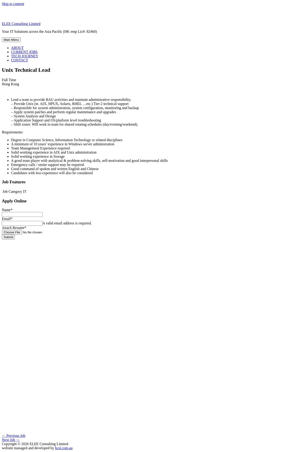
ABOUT (17, 48)
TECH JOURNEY (24, 56)
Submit (8, 237)
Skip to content (13, 4)
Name (7, 210)
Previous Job (13, 436)
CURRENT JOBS (24, 52)
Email (7, 219)
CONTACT (19, 60)
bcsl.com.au (63, 448)
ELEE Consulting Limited (21, 24)
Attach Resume (14, 228)
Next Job (11, 440)
